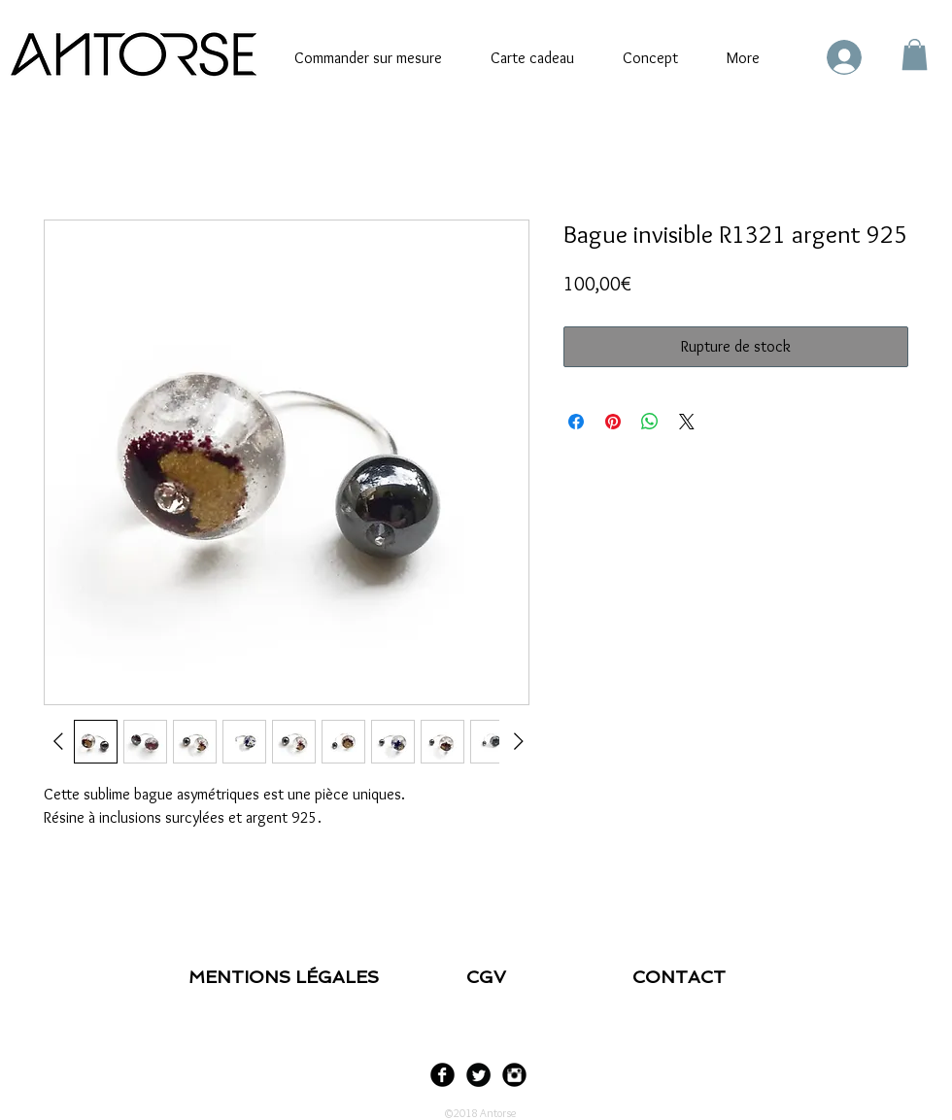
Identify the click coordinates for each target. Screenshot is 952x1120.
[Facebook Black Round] (442, 1075)
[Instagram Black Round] (514, 1075)
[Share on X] (686, 421)
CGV (491, 977)
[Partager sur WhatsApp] (650, 421)
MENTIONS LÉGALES (286, 977)
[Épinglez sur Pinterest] (613, 421)
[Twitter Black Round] (478, 1075)
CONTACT (679, 977)
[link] (914, 54)
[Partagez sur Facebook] (576, 421)
